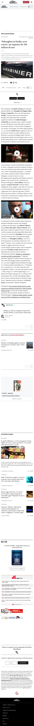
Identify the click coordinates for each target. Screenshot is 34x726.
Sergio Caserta (9, 315)
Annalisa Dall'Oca (6, 350)
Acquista (17, 398)
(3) (31, 350)
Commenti (4, 82)
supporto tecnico (26, 687)
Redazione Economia (7, 471)
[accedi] (31, 2)
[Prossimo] (31, 326)
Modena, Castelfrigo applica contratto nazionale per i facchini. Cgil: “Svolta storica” (13, 345)
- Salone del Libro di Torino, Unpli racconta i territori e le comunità (15, 597)
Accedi (11, 662)
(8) (5, 319)
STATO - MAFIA (7, 393)
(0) (31, 471)
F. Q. (2, 50)
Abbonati (26, 2)
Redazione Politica (6, 500)
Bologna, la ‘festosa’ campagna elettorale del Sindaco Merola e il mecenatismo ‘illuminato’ (17, 311)
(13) (31, 515)
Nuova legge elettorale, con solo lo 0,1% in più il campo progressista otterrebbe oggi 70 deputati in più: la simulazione (12, 494)
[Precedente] (26, 326)
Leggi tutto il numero (17, 568)
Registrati (23, 662)
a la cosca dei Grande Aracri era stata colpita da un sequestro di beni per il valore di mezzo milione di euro (16, 288)
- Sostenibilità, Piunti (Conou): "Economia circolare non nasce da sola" (16, 591)
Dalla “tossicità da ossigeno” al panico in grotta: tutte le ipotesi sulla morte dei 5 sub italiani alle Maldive (13, 479)
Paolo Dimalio (5, 515)
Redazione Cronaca (6, 485)
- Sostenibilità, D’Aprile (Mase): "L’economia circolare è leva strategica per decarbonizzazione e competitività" (16, 589)
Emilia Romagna (7, 34)
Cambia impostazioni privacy (9, 710)
